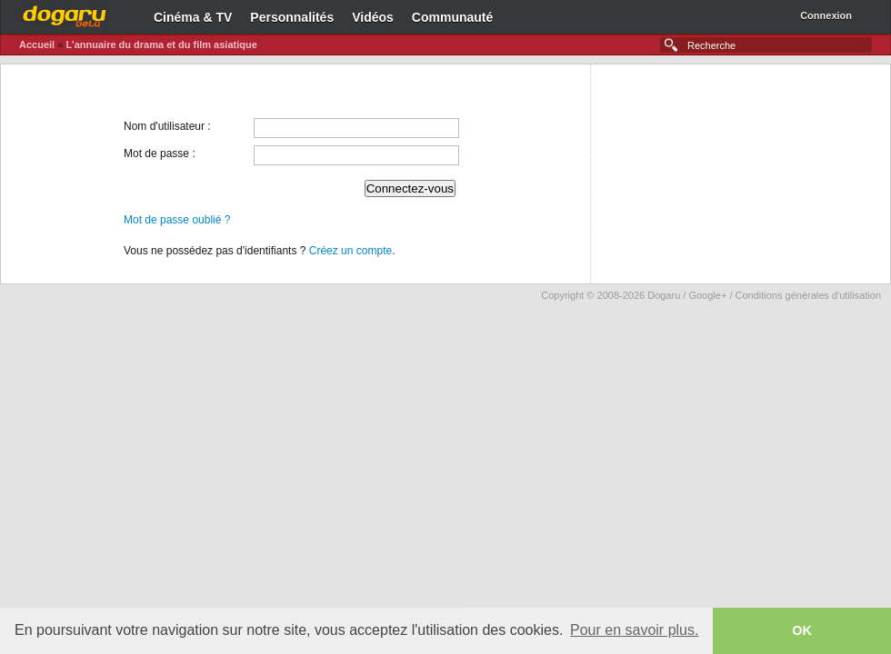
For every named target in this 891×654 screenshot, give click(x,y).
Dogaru (64, 13)
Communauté (452, 17)
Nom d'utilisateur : (167, 126)
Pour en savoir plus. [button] (634, 630)
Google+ (707, 295)
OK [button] (802, 630)
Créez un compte (350, 250)
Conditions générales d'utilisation (808, 295)
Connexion (826, 15)
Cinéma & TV (193, 17)
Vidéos (373, 17)
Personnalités (292, 17)
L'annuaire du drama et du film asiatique (160, 44)
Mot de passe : (159, 153)
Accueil (37, 44)
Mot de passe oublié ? (177, 219)
